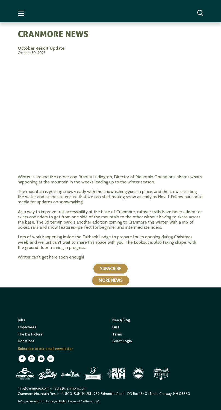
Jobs (21, 320)
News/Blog (121, 320)
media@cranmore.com (68, 388)
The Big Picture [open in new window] (30, 334)
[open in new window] (25, 380)
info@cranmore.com (33, 388)
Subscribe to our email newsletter (45, 349)
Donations (26, 341)
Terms (117, 334)
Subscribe (110, 268)
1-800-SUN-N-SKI (76, 394)
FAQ (115, 327)
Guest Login (122, 341)
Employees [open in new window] (27, 327)
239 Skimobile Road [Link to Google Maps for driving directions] (109, 394)
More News (111, 280)
